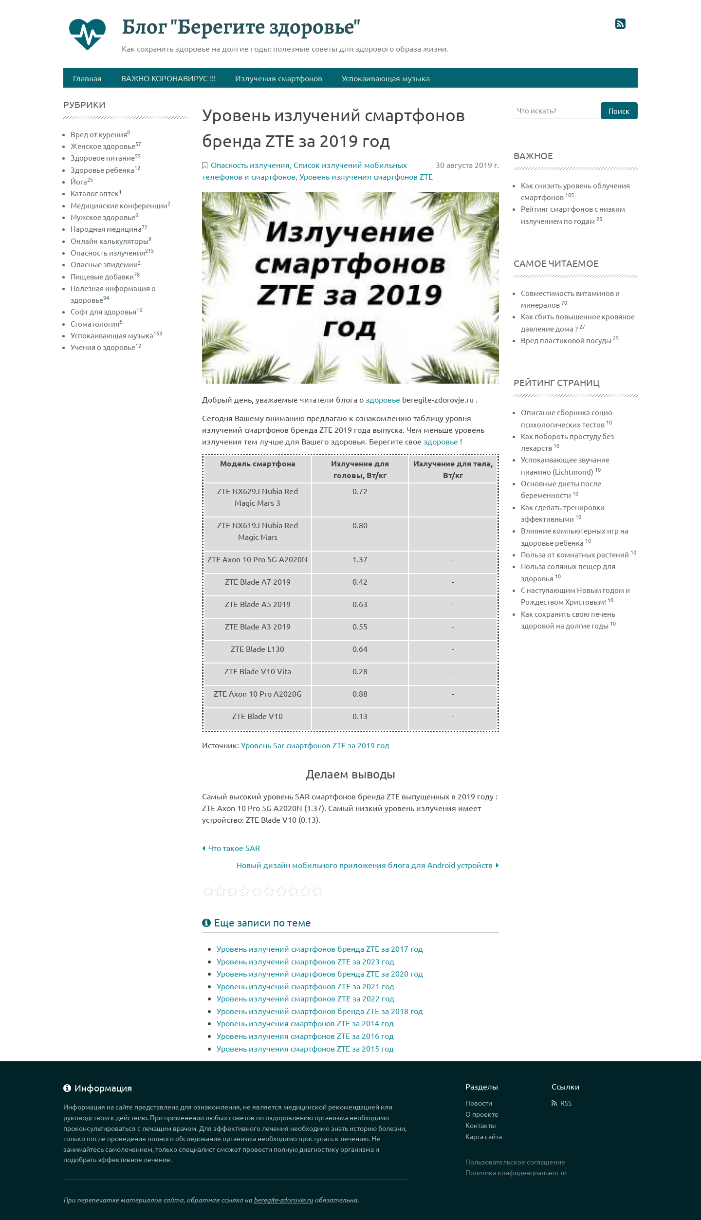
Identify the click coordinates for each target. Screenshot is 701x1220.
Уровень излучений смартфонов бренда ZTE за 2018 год (320, 1011)
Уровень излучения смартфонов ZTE (366, 176)
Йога (82, 181)
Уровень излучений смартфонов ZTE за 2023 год (305, 961)
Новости (478, 1102)
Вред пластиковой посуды (566, 340)
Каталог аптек (96, 193)
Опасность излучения (112, 252)
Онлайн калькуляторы (111, 240)
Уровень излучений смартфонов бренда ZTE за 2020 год (320, 973)
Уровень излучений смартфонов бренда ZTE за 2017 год (320, 948)
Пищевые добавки (105, 276)
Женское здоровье (106, 145)
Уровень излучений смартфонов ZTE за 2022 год (305, 998)
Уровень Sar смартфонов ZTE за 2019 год (315, 745)
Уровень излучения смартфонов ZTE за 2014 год (305, 1023)
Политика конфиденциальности (516, 1172)
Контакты (480, 1125)
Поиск (619, 110)
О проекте (481, 1113)
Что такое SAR (231, 847)
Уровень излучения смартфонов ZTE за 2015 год (305, 1048)
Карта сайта (483, 1136)
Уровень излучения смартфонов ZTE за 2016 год (305, 1035)
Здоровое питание (106, 157)
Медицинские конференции (120, 205)
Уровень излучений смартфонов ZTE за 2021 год (305, 986)
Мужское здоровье (104, 217)
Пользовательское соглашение (515, 1161)
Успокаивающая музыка (116, 335)
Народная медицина (109, 228)
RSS (566, 1102)
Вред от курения (100, 134)
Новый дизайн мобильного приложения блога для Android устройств (368, 864)
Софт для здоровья (106, 311)
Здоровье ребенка (105, 169)
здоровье (383, 399)
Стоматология (96, 323)
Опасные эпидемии (106, 264)
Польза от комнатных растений (575, 554)
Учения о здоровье (106, 346)
